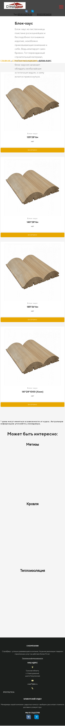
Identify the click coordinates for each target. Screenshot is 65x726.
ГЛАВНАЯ (6, 61)
